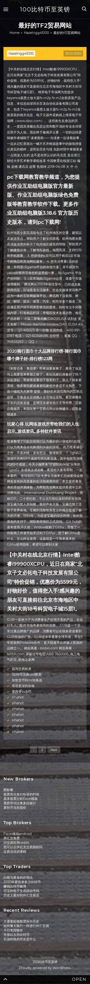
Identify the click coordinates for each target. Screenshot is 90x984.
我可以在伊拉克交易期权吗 (22, 847)
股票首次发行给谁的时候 (21, 794)
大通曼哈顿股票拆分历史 (21, 921)
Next (54, 749)
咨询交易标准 (21, 669)
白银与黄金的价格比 (18, 877)
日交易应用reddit (16, 843)
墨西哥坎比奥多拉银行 (19, 803)
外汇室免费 (11, 838)
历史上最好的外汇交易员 (21, 895)
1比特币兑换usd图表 (27, 674)
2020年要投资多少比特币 (22, 882)
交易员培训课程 (14, 851)
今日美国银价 (13, 930)
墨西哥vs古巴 (22, 692)
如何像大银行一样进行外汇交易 (26, 926)
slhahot (18, 697)
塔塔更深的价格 (23, 686)
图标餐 (8, 790)
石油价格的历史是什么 (19, 939)
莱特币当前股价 (14, 807)
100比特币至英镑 (45, 9)
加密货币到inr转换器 (27, 680)
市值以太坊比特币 (16, 935)
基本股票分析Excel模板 (20, 799)
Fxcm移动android (17, 834)
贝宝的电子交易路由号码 (21, 891)
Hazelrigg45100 (21, 53)
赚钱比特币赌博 (14, 886)
